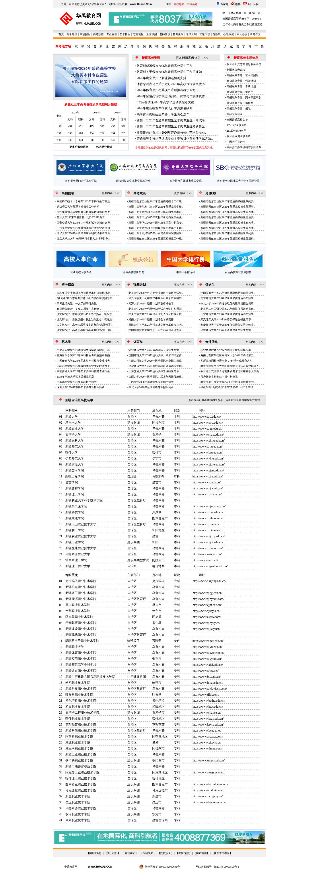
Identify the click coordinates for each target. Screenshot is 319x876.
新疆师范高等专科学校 (80, 664)
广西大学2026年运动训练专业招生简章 (151, 381)
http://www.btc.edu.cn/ (207, 676)
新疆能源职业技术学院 (80, 599)
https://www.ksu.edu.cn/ (208, 452)
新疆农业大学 (74, 428)
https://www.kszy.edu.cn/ (208, 718)
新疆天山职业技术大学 (80, 524)
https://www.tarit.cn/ (205, 560)
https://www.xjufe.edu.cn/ (209, 464)
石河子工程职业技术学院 (82, 712)
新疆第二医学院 (76, 506)
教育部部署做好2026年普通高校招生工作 (165, 66)
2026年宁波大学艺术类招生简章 (75, 376)
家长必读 (242, 34)
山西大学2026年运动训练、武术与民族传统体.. (155, 376)
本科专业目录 (235, 114)
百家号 (224, 4)
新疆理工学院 (74, 494)
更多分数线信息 (79, 146)
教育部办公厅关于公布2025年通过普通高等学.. (227, 381)
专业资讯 (111, 34)
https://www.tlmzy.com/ (207, 748)
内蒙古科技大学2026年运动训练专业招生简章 (155, 360)
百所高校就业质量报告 (238, 272)
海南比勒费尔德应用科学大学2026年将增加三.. (227, 355)
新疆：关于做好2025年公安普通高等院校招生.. (155, 233)
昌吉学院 (71, 482)
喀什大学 (71, 452)
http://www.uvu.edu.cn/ (207, 554)
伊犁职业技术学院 (77, 611)
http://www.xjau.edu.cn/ (207, 428)
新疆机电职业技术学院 (80, 587)
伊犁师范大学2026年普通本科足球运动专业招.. (155, 366)
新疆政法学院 (74, 518)
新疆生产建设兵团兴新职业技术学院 (90, 676)
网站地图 (201, 853)
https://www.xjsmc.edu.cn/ (209, 506)
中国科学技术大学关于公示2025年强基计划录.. (155, 330)
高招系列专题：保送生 (240, 91)
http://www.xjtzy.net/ (206, 670)
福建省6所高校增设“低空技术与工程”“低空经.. (227, 387)
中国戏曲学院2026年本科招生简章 (77, 381)
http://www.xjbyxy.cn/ (206, 623)
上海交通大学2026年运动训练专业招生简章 (153, 371)
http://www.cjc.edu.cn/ (207, 482)
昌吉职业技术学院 (77, 605)
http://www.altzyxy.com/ (208, 736)
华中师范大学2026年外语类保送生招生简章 (225, 330)
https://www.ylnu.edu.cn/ (208, 458)
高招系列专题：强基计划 (241, 80)
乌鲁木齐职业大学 (77, 554)
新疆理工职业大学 (77, 566)
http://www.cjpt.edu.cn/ (207, 605)
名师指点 (165, 34)
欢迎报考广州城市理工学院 (186, 180)
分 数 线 (210, 193)
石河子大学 (73, 434)
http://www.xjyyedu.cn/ (207, 658)
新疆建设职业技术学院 (80, 629)
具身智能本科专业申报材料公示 (219, 376)
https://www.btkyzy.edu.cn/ (209, 802)
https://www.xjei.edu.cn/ (208, 664)
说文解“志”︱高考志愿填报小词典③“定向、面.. (84, 330)
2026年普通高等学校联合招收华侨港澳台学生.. (84, 212)
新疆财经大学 (74, 464)
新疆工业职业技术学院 (80, 754)
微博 (238, 4)
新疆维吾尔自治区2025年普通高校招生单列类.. (227, 201)
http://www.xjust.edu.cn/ (208, 512)
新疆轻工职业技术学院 (80, 593)
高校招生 (85, 34)
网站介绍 (94, 853)
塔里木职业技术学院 (79, 748)
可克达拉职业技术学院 (80, 790)
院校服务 (165, 853)
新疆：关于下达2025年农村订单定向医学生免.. (155, 217)
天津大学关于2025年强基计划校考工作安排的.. (155, 324)
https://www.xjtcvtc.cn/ (207, 742)
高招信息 (68, 193)
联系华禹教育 (222, 853)
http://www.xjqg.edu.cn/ (208, 593)
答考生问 (178, 34)
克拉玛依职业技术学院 (80, 581)
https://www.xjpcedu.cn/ (208, 488)
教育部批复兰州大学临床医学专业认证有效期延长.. (230, 366)
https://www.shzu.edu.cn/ (208, 434)
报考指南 (68, 284)
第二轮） (257, 13)
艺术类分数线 (104, 146)
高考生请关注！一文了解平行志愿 (77, 303)
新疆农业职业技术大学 (80, 536)
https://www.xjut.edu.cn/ (208, 542)
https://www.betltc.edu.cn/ (209, 700)
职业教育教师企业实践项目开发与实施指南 (225, 350)
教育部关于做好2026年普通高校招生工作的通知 (169, 72)
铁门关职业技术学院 (79, 760)
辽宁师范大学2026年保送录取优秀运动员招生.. (227, 314)
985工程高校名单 (237, 125)
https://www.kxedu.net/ (207, 730)
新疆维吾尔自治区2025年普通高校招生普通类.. (227, 206)
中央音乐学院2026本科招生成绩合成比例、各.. (84, 350)
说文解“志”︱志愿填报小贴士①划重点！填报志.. (85, 319)
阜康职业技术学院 (77, 820)
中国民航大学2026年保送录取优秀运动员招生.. (227, 292)
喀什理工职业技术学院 (80, 778)
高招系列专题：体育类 (240, 103)
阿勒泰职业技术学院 (79, 736)
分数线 (217, 34)
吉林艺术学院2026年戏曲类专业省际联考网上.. (84, 366)
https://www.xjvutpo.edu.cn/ (210, 566)
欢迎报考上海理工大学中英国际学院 (238, 180)
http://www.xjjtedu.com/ (208, 548)
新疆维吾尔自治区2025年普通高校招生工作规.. (155, 238)
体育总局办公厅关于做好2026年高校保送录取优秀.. (171, 84)
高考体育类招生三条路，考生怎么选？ (163, 114)
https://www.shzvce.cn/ (207, 712)
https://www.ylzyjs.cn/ (206, 611)
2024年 (97, 112)
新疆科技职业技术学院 (80, 688)
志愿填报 (138, 34)
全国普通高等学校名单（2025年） (243, 18)
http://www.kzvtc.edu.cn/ (208, 724)
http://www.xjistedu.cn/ (207, 494)
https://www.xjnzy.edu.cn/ (209, 536)
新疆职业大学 (74, 646)
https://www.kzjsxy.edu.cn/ (209, 581)
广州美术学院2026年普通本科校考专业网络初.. (84, 228)
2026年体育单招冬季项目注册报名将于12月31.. (168, 90)
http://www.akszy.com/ (207, 617)
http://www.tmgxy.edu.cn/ (209, 760)
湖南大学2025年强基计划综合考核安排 (151, 319)
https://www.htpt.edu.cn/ (208, 706)
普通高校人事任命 (80, 272)
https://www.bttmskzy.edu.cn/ (211, 784)
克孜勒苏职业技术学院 (80, 724)
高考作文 (255, 34)
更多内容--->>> (111, 193)
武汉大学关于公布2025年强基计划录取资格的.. (155, 298)
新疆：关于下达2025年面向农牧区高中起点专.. (155, 222)
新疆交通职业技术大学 (80, 548)
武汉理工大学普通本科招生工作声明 (78, 206)
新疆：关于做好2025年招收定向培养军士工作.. (155, 228)
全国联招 (151, 34)
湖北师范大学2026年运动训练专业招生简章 (153, 350)
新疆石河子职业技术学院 (82, 640)
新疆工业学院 (74, 542)
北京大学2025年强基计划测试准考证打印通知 (155, 308)
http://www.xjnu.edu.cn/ (208, 446)
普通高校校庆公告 (133, 272)
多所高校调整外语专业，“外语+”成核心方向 (226, 360)
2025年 (76, 112)
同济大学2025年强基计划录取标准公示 (151, 303)
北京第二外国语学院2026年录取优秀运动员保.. (227, 308)
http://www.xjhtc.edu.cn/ (208, 530)
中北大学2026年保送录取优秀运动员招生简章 (227, 303)
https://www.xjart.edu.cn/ (208, 470)
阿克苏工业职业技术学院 (82, 772)
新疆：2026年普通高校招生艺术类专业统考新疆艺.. (171, 126)
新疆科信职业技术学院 (80, 730)
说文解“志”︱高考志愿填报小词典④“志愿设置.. (84, 324)
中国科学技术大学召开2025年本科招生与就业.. (84, 201)
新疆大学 (71, 416)
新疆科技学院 (74, 512)
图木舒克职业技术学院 (80, 784)
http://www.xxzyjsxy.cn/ (208, 796)
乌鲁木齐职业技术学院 (80, 808)
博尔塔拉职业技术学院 (80, 700)
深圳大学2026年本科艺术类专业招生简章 (81, 387)
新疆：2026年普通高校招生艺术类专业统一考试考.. (171, 120)
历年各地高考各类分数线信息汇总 (243, 24)
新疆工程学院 (74, 476)
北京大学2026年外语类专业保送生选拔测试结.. (155, 292)
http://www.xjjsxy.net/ (206, 629)
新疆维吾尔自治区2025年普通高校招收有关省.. (227, 222)
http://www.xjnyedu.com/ (208, 599)
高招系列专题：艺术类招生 (243, 75)
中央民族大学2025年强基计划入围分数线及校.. (155, 314)
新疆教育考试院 (236, 69)
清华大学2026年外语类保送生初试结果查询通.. (84, 233)
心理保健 (228, 34)
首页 (61, 34)
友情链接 (183, 853)
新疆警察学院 (74, 488)
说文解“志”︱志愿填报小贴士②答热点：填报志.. (85, 314)
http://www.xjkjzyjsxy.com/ (210, 688)
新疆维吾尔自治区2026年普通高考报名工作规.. (155, 201)
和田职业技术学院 (77, 706)
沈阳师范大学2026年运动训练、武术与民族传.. (155, 355)
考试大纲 (191, 34)
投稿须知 (148, 853)
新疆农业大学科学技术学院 (84, 500)
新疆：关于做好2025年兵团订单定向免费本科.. (155, 212)
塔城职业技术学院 (77, 742)
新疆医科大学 (74, 440)
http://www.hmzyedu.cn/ (208, 682)
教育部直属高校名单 (239, 136)
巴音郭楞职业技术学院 (80, 623)
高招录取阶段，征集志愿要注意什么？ (79, 308)
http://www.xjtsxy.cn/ (206, 524)
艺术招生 (125, 34)
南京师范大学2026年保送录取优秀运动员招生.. (227, 298)
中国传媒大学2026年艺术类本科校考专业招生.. (84, 371)
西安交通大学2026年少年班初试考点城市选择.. (84, 222)
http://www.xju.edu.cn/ (207, 416)
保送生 (210, 284)
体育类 (138, 342)
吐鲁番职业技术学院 (79, 694)
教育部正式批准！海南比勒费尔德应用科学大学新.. (230, 371)
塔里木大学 (73, 422)
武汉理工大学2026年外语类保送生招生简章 (225, 319)
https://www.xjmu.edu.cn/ (209, 440)
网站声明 (130, 853)
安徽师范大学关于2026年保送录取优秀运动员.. (227, 324)
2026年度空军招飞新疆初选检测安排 (161, 78)
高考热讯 (71, 34)
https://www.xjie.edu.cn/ (207, 476)
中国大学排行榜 (236, 141)
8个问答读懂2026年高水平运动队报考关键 (165, 102)
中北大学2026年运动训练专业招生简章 (151, 387)
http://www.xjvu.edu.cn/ (208, 646)
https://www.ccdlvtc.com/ (208, 790)
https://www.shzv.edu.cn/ (208, 640)
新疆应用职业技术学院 (80, 658)
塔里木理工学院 (76, 560)
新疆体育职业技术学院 (80, 652)
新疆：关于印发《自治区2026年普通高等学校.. (155, 206)
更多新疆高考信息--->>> (192, 58)
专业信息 (211, 342)
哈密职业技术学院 (77, 682)
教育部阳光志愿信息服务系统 (244, 64)
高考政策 (98, 34)
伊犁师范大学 (74, 458)
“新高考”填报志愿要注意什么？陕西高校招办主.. (85, 298)
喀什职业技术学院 (77, 718)
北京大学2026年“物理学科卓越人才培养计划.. (83, 238)
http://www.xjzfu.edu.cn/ (208, 518)
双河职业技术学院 (77, 814)
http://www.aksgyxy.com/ (208, 772)
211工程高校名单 (237, 130)
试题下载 (204, 34)
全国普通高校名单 (237, 119)
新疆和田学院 (74, 530)
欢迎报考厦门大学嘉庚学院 (81, 180)
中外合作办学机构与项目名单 (244, 147)
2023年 (118, 112)
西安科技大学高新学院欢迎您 (133, 180)
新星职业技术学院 (77, 796)
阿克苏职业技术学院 (79, 617)
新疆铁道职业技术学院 (80, 670)
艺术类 (66, 342)
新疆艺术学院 (74, 470)
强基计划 (139, 284)
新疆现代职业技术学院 (80, 635)
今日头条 (252, 4)
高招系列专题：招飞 (239, 108)
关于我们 (112, 853)
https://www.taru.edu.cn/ (208, 422)
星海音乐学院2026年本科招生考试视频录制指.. (84, 355)
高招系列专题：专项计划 (241, 86)
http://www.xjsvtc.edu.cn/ (208, 652)
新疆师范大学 (74, 446)
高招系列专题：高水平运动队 (244, 97)
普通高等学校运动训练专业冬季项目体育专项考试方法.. (175, 138)
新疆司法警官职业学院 (80, 766)
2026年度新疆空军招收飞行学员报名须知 (165, 108)
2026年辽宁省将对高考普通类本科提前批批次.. (84, 292)
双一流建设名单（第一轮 (237, 13)
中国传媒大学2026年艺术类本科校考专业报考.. (84, 360)
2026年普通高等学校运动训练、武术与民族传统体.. (171, 96)
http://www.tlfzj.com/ (206, 694)
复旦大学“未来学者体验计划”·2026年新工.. (81, 217)
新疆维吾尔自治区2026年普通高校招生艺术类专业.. (171, 132)
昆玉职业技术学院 (77, 802)
